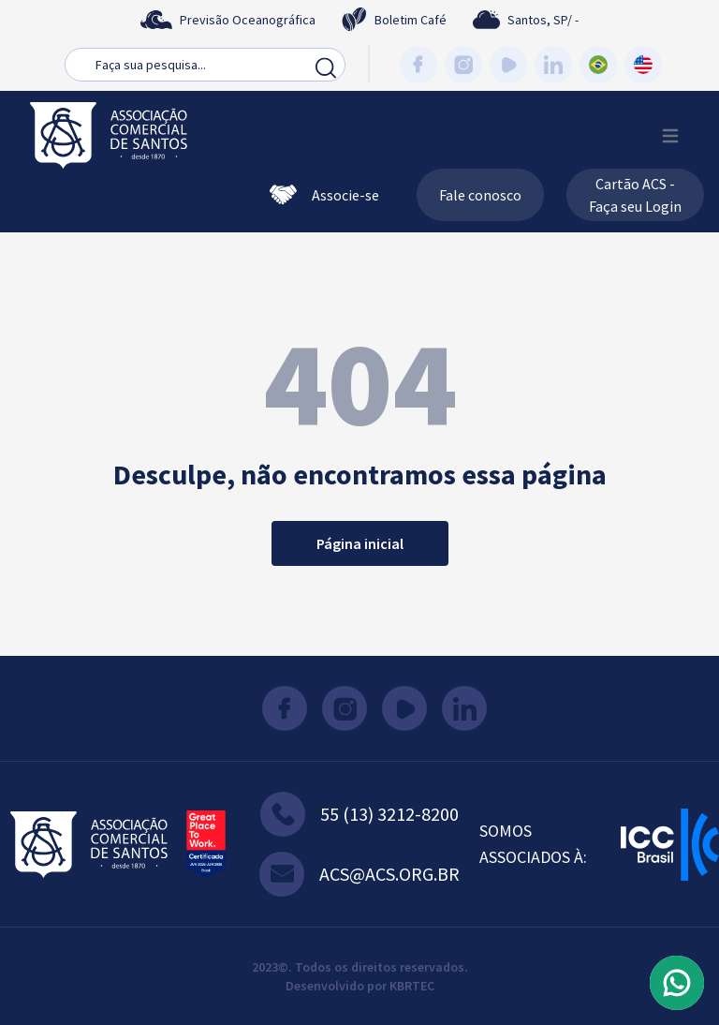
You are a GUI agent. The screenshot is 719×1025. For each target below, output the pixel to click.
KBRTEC (411, 985)
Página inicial (360, 543)
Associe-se (324, 195)
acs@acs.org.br (359, 874)
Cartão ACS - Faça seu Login (635, 194)
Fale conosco (480, 195)
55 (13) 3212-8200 (359, 814)
